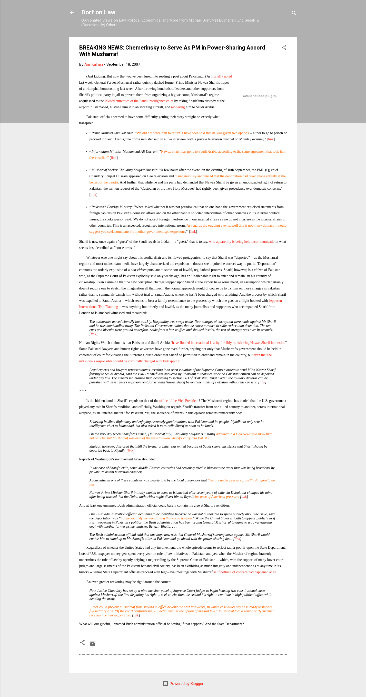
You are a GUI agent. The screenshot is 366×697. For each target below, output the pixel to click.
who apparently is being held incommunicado (241, 242)
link (271, 139)
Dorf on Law (98, 12)
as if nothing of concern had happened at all (244, 572)
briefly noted (222, 76)
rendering (178, 107)
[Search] (294, 14)
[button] (284, 48)
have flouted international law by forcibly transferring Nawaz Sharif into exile (228, 343)
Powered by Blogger (183, 683)
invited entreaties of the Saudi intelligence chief (139, 101)
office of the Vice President (179, 401)
